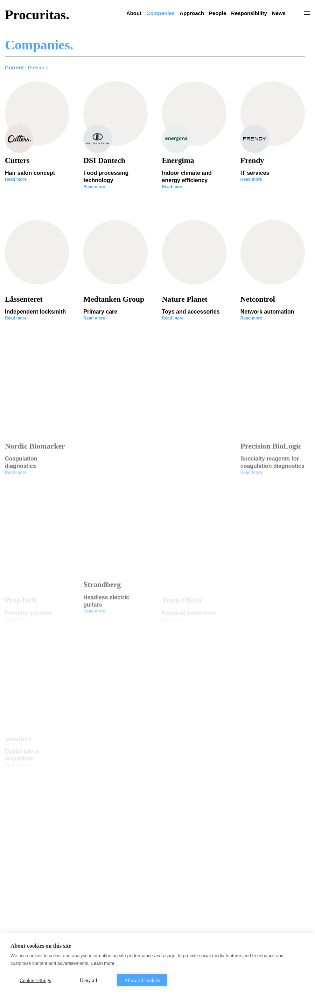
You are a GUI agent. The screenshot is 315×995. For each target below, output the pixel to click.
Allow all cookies (142, 980)
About (133, 13)
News (279, 13)
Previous (38, 67)
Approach (192, 13)
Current (14, 67)
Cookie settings (35, 980)
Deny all (88, 980)
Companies (160, 13)
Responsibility (249, 13)
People (217, 13)
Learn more (102, 963)
